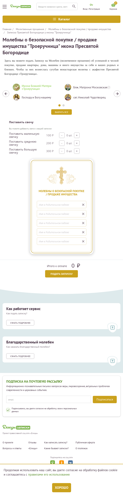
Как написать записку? (55, 442)
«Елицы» (32, 448)
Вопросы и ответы (12, 448)
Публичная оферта (85, 442)
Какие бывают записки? (56, 448)
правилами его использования (49, 474)
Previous (6, 93)
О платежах (81, 448)
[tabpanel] (36, 94)
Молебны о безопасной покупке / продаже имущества (79, 29)
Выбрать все (61, 112)
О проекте (8, 442)
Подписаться (104, 399)
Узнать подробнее (20, 322)
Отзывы (32, 442)
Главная (7, 29)
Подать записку (61, 273)
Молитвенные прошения (30, 29)
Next (117, 93)
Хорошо (61, 487)
